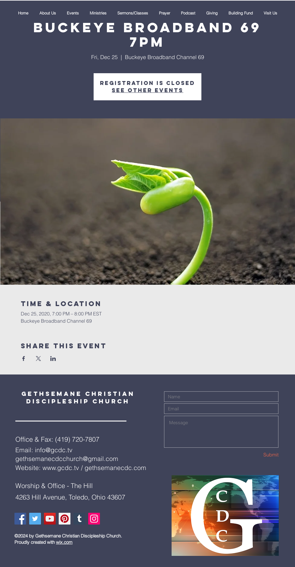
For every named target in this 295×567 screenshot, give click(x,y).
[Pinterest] (64, 519)
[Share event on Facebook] (23, 358)
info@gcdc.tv (54, 450)
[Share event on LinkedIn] (53, 358)
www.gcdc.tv (60, 467)
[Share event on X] (38, 358)
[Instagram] (94, 519)
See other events (147, 90)
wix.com (64, 542)
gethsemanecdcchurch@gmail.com (66, 458)
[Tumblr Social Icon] (79, 519)
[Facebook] (20, 519)
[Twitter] (35, 519)
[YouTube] (50, 519)
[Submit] (257, 455)
